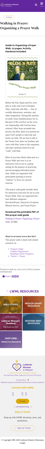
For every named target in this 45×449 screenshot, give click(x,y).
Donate (22, 401)
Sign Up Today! (22, 428)
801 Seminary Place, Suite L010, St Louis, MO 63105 (22, 375)
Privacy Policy (21, 380)
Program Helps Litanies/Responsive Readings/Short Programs (22, 251)
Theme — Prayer (17, 256)
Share (6, 276)
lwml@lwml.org (21, 407)
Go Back (9, 17)
